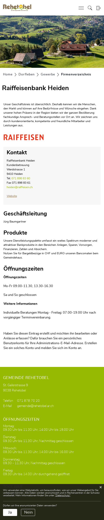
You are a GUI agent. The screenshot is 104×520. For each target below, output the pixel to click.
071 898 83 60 (20, 178)
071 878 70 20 (28, 400)
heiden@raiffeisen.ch (20, 187)
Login (98, 8)
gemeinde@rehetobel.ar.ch (35, 406)
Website (12, 196)
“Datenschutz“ (62, 495)
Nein (28, 512)
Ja (10, 512)
